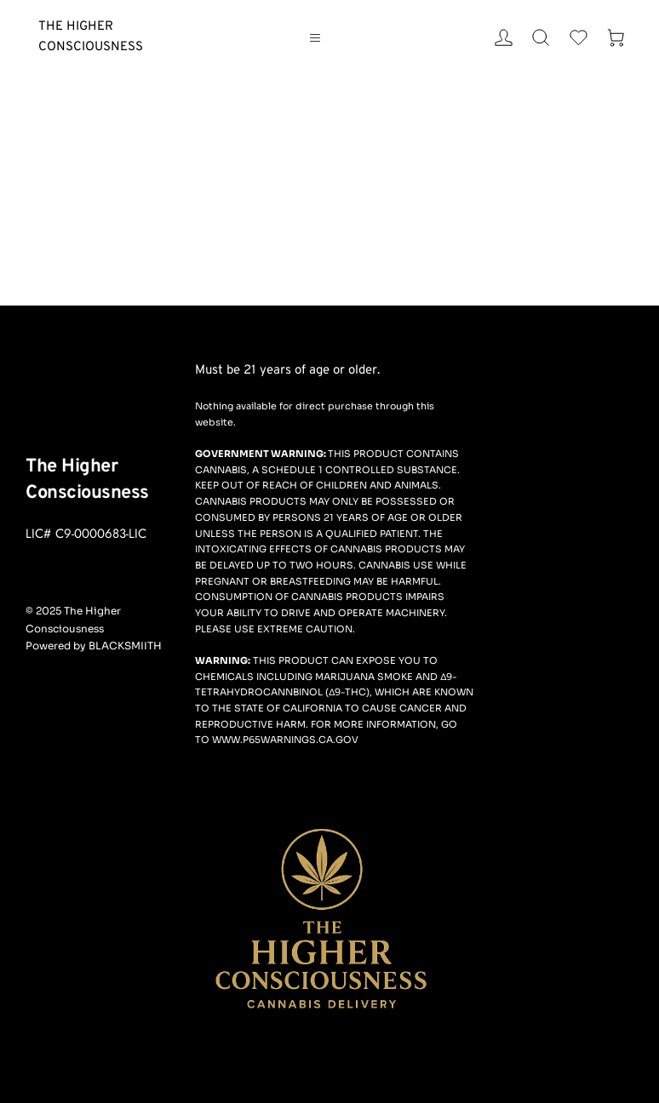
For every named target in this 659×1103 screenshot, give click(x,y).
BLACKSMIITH (125, 645)
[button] (318, 37)
